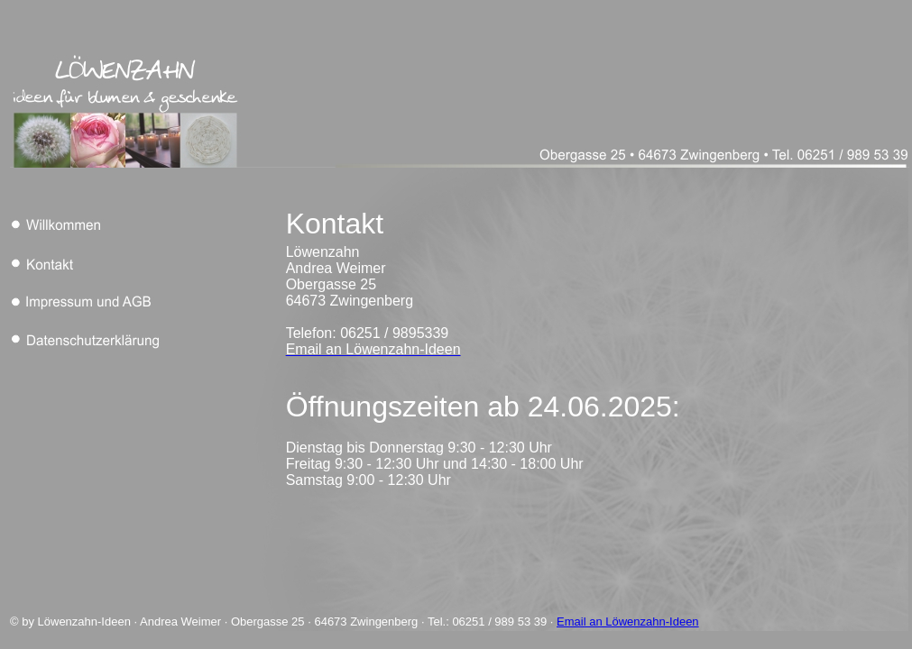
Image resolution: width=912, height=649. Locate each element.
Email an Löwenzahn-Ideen (628, 621)
